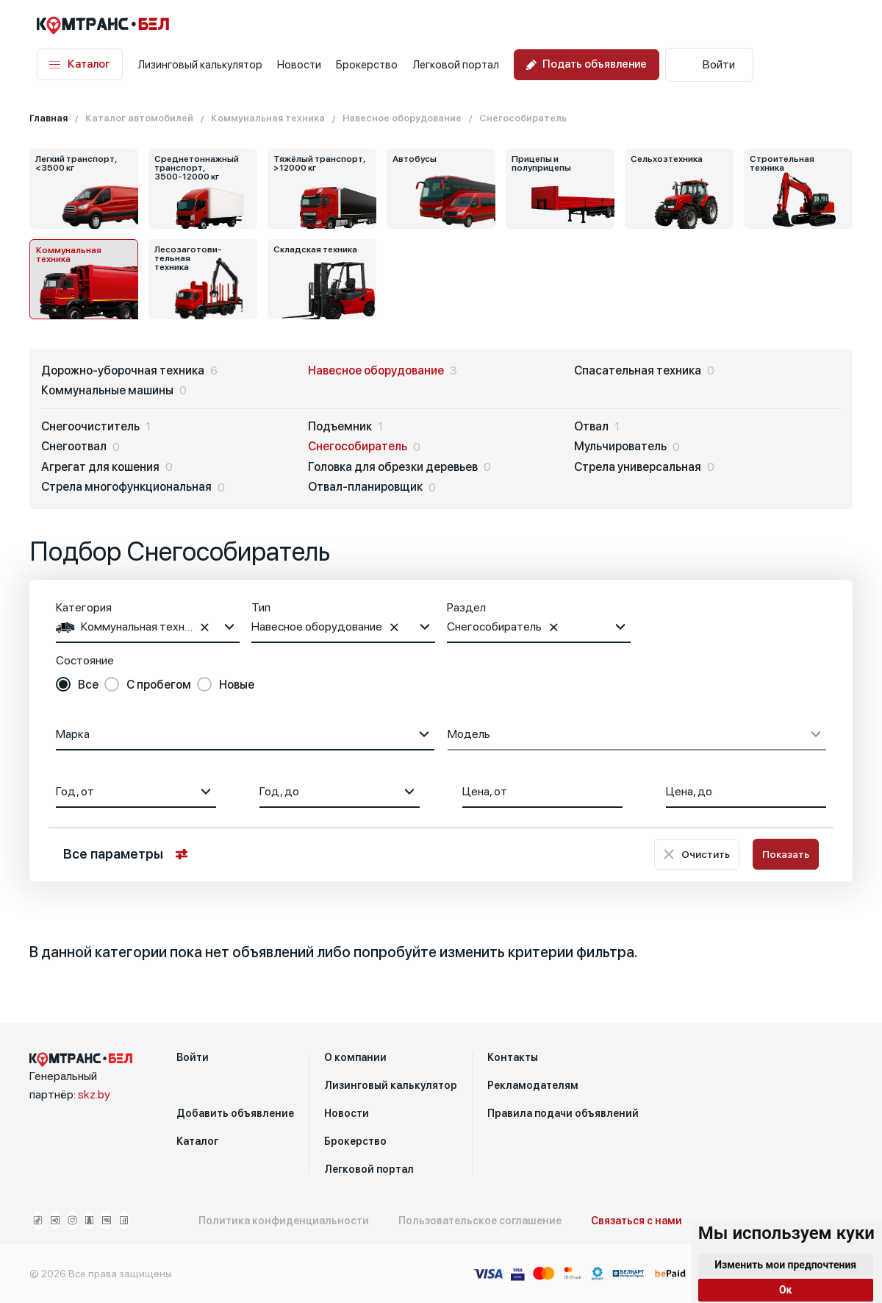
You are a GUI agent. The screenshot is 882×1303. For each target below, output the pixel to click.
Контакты (512, 1057)
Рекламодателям (532, 1085)
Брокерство (367, 64)
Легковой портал (455, 64)
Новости (299, 64)
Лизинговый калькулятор (199, 64)
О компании (355, 1057)
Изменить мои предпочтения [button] (785, 1265)
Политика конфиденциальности (283, 1220)
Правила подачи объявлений (563, 1113)
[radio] (77, 685)
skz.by (94, 1094)
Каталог (79, 64)
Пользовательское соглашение (480, 1220)
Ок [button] (785, 1290)
